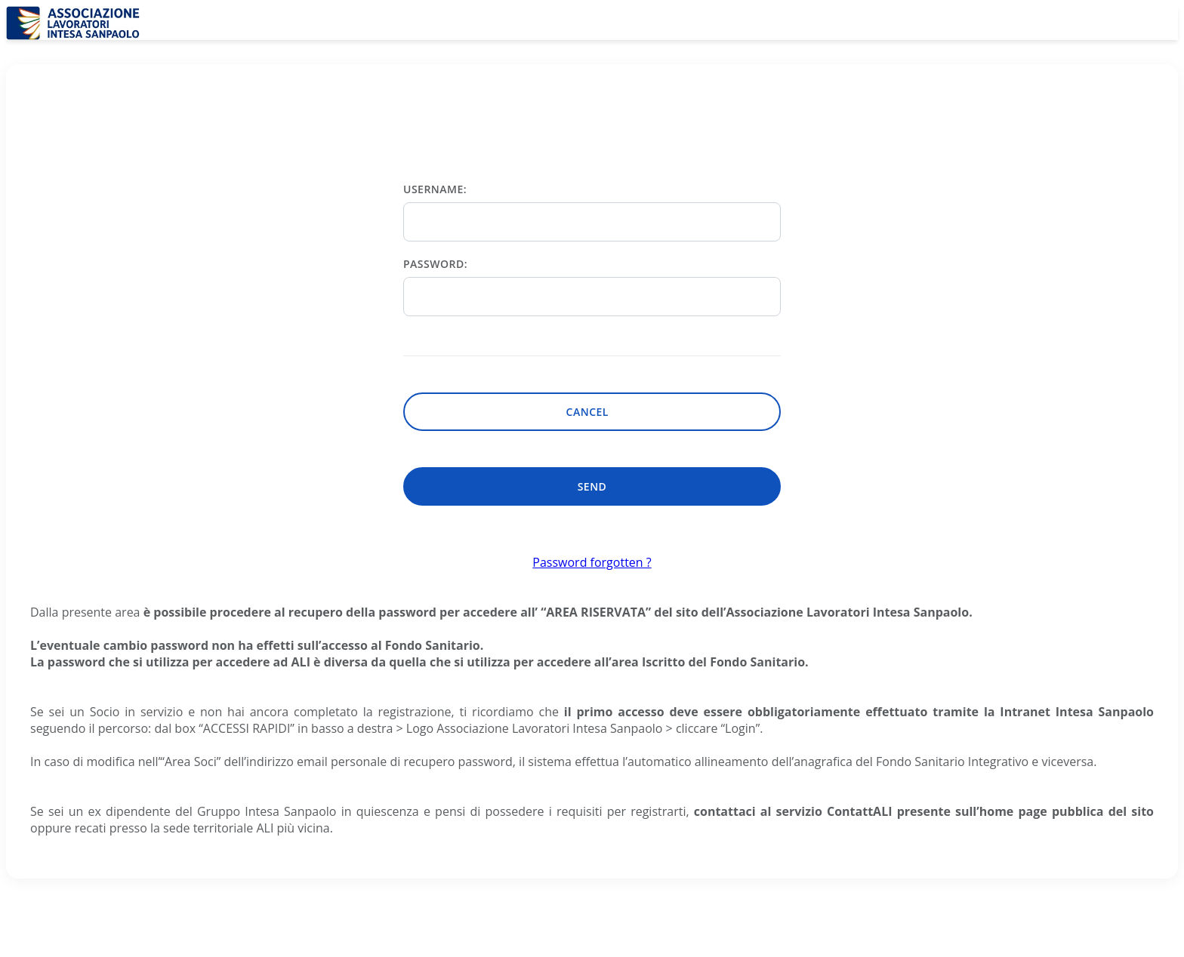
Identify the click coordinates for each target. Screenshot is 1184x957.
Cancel (592, 412)
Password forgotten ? (591, 562)
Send (592, 486)
